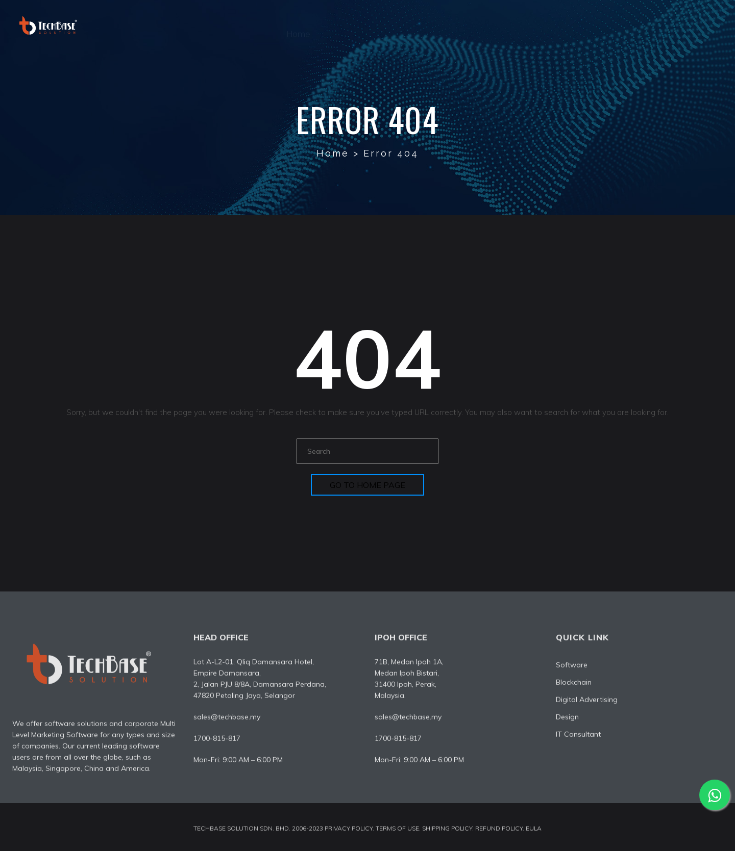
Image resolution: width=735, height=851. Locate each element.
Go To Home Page (367, 485)
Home (298, 25)
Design (556, 25)
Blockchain (574, 684)
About (348, 25)
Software (403, 25)
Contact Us (694, 25)
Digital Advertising (482, 25)
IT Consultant (620, 25)
